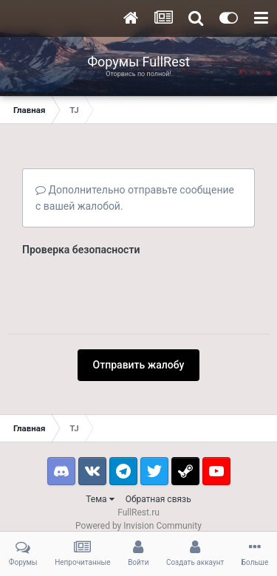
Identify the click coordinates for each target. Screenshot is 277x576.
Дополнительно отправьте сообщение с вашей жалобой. (134, 198)
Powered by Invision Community (138, 468)
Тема (100, 441)
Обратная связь (158, 441)
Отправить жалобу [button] (139, 307)
